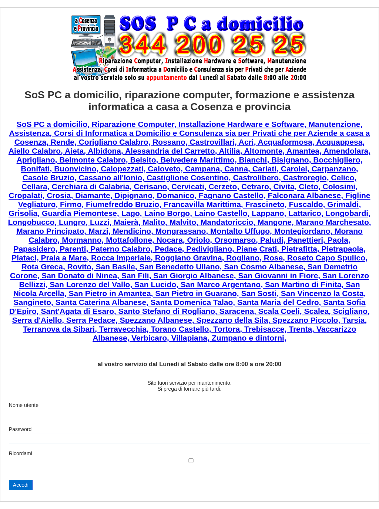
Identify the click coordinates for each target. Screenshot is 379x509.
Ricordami (20, 453)
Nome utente (23, 405)
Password (20, 429)
